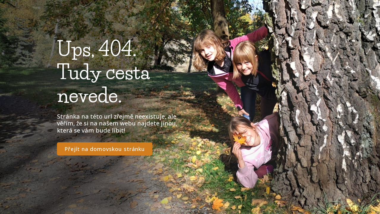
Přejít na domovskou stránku (104, 148)
